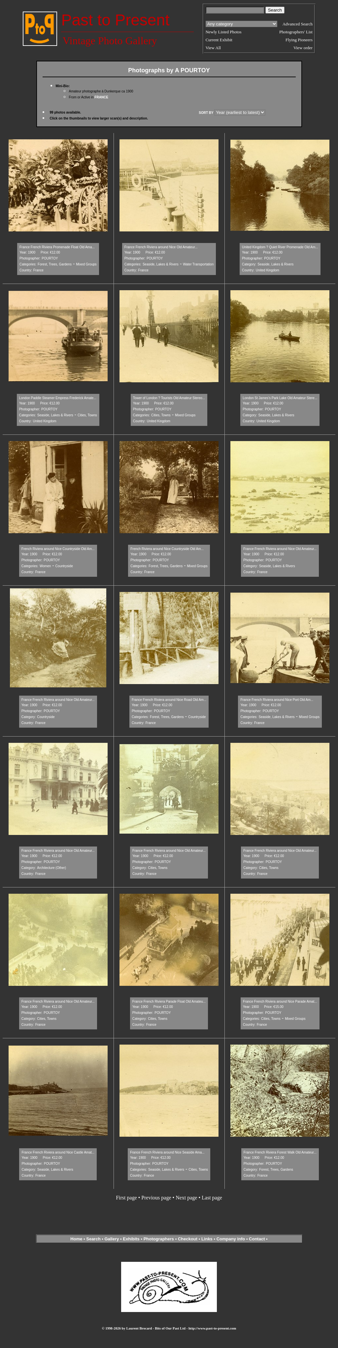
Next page (186, 1197)
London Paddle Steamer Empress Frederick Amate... (57, 398)
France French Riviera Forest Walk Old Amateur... (280, 1152)
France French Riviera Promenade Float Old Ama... (57, 247)
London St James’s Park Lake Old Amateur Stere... (280, 398)
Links (207, 1238)
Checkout (187, 1238)
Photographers (159, 1238)
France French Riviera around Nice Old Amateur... (161, 247)
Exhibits (131, 1238)
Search (93, 1238)
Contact (257, 1238)
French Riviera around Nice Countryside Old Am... (58, 549)
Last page (212, 1197)
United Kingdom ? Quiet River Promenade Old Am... (280, 247)
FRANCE (101, 97)
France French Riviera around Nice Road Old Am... (169, 700)
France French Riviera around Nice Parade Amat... (280, 1001)
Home (76, 1238)
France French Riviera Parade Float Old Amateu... (169, 1001)
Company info (231, 1238)
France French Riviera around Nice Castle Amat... (57, 1152)
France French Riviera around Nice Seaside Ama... (167, 1152)
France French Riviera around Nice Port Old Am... (276, 700)
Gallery (111, 1238)
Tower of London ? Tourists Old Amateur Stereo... (169, 398)
